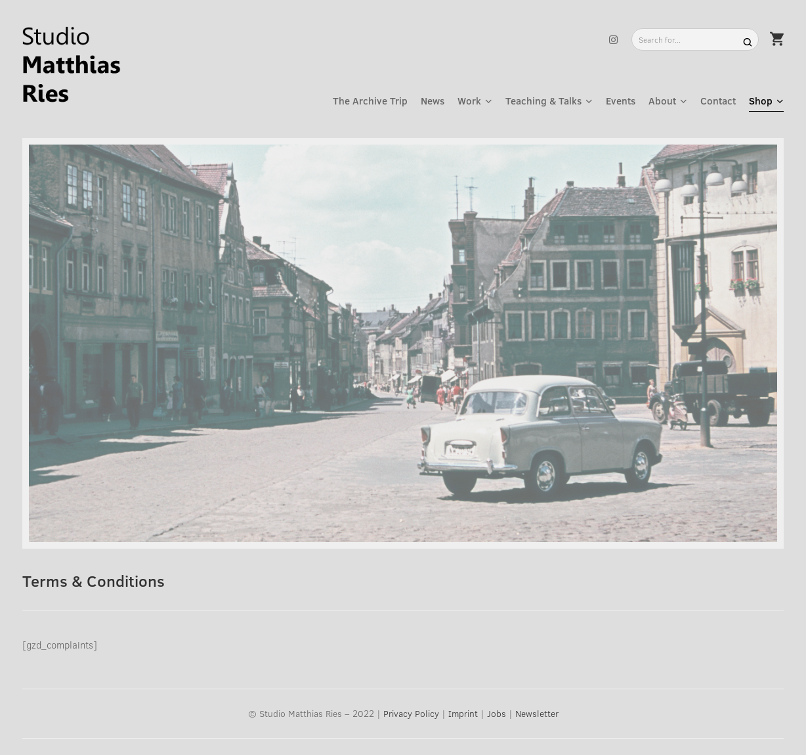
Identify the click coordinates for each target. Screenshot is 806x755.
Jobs (496, 713)
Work (469, 100)
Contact (718, 100)
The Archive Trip (370, 100)
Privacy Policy (411, 713)
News (432, 100)
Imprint (463, 713)
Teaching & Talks (543, 100)
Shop (761, 100)
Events (620, 100)
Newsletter (537, 713)
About (662, 100)
